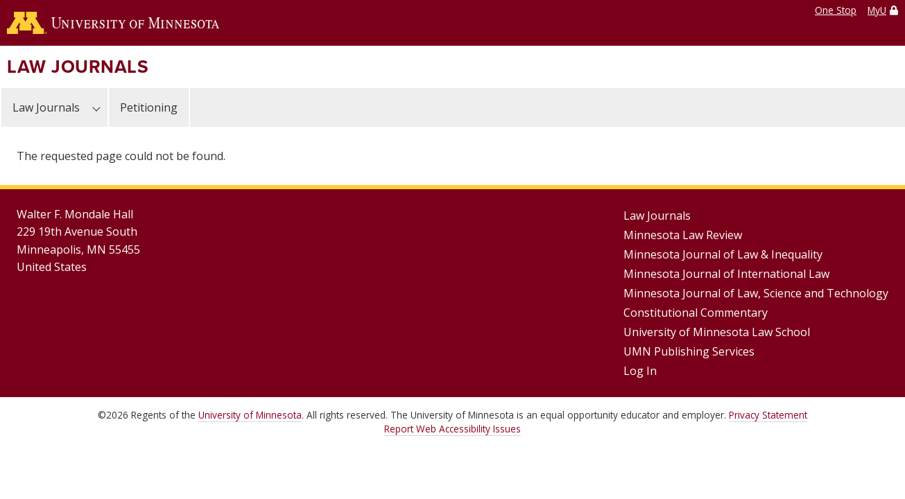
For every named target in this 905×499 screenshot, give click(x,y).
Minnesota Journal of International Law (726, 273)
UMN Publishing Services (689, 351)
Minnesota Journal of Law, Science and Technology (755, 293)
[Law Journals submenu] (96, 107)
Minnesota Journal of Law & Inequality (722, 254)
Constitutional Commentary (695, 312)
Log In (640, 370)
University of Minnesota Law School (716, 332)
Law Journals (77, 66)
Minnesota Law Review (682, 235)
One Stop (835, 10)
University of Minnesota (250, 414)
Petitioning (149, 107)
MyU (877, 10)
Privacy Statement (768, 414)
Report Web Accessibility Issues (452, 428)
